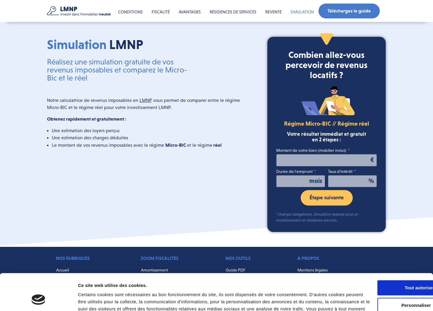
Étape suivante (327, 198)
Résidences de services (233, 12)
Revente (273, 12)
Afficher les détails (98, 299)
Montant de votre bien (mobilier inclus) (311, 150)
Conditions (130, 12)
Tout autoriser (383, 254)
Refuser (383, 289)
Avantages (190, 12)
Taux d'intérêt (340, 171)
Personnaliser (383, 272)
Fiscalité (161, 12)
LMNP (145, 100)
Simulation (302, 12)
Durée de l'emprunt (294, 171)
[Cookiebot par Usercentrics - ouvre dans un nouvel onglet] (38, 299)
